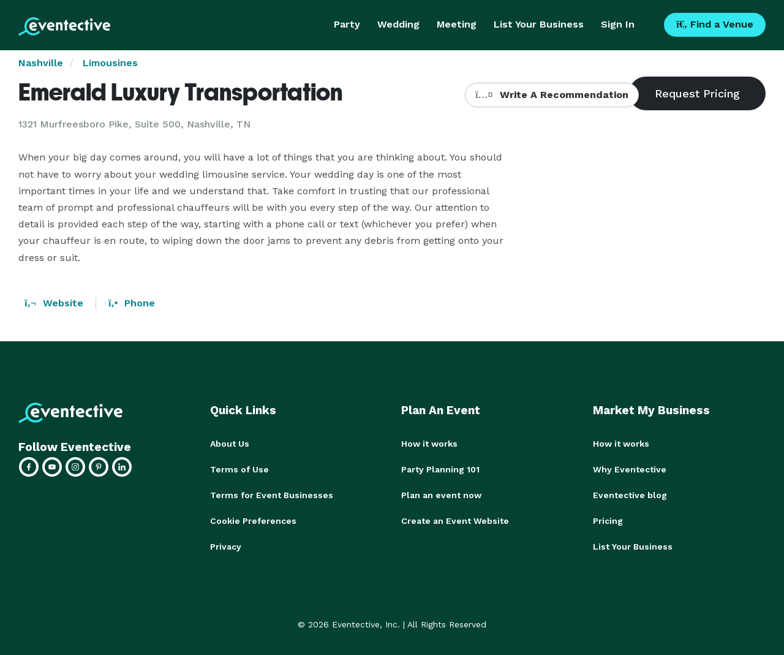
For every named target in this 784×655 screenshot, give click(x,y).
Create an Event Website (455, 521)
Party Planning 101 (440, 469)
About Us (229, 444)
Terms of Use (239, 469)
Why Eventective (629, 469)
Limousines (110, 63)
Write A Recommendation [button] (551, 94)
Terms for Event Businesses (271, 495)
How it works (429, 444)
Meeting (457, 24)
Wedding (398, 24)
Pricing (608, 521)
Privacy (225, 546)
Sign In (618, 24)
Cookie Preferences (253, 521)
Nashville (40, 63)
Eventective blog (630, 495)
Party (347, 24)
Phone (131, 303)
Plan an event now (441, 495)
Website (53, 303)
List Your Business (539, 24)
